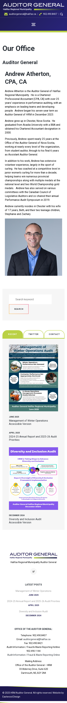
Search (18, 309)
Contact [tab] (54, 334)
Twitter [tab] (33, 334)
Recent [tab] (12, 334)
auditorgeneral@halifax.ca (22, 14)
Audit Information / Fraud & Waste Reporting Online (33, 655)
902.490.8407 (50, 14)
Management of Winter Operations (28, 420)
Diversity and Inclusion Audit (25, 519)
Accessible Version (20, 423)
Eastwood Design (11, 696)
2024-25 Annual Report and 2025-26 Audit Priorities (33, 601)
